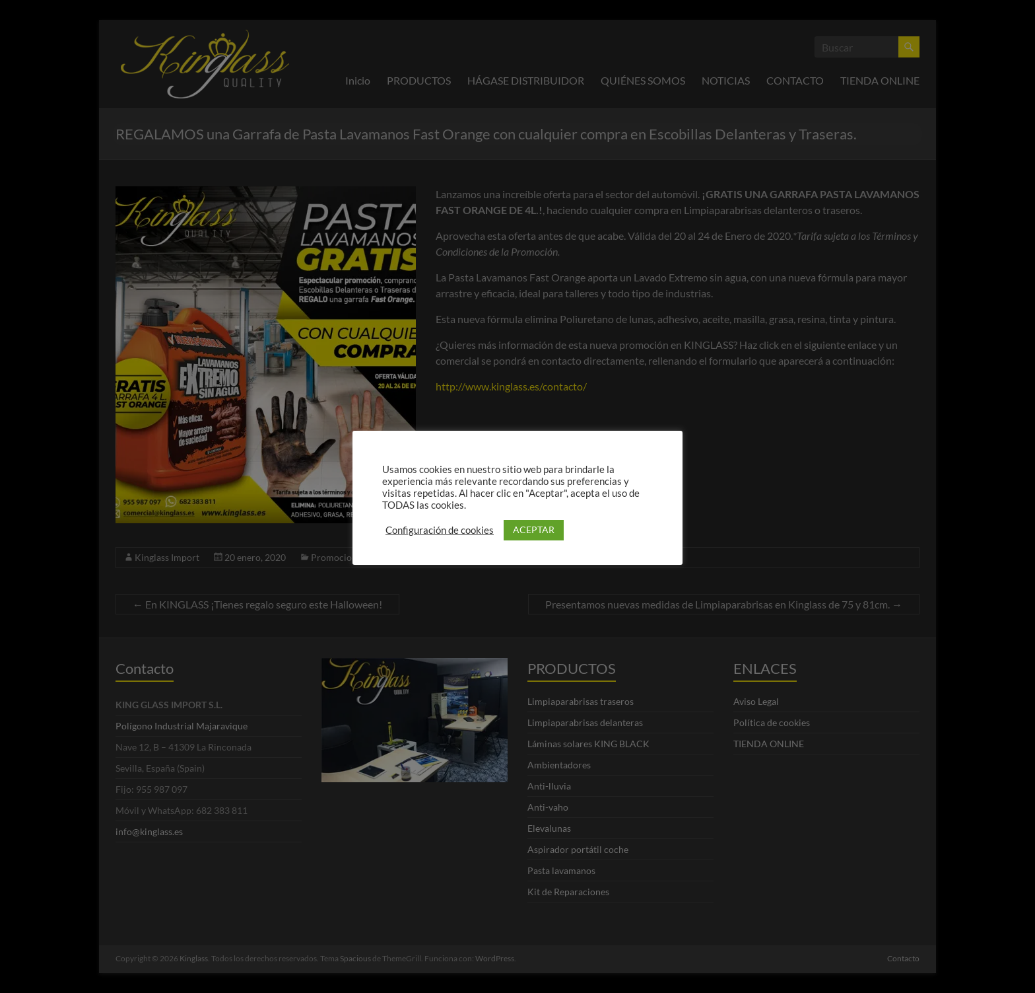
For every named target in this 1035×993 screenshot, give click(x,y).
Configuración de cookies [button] (439, 530)
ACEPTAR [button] (533, 529)
